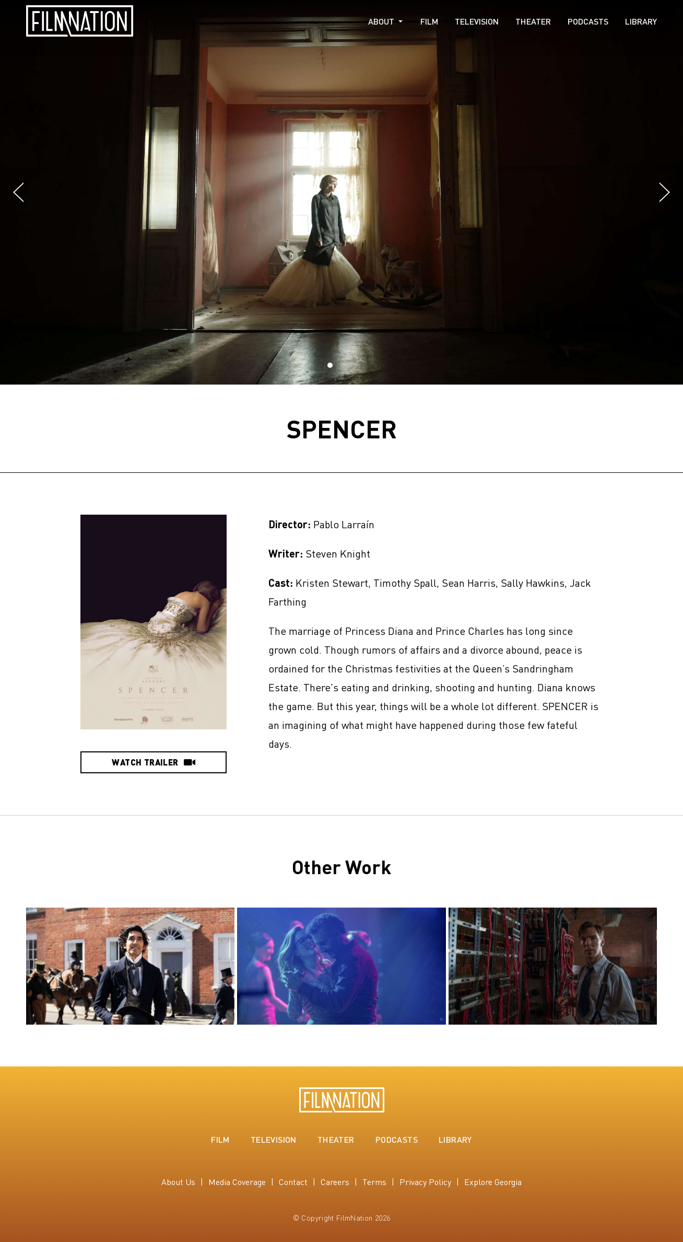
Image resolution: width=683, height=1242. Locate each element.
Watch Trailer (153, 762)
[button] (18, 192)
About (381, 21)
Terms (374, 1181)
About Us (178, 1181)
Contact (293, 1181)
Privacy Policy (425, 1181)
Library (641, 21)
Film (429, 21)
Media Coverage (237, 1181)
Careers (335, 1181)
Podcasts (588, 21)
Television (477, 21)
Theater (533, 21)
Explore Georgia (493, 1181)
